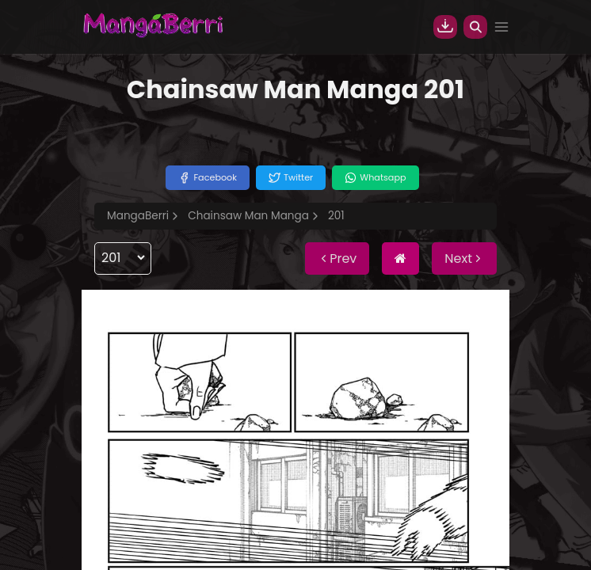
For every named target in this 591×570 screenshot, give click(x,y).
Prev (337, 258)
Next (464, 258)
